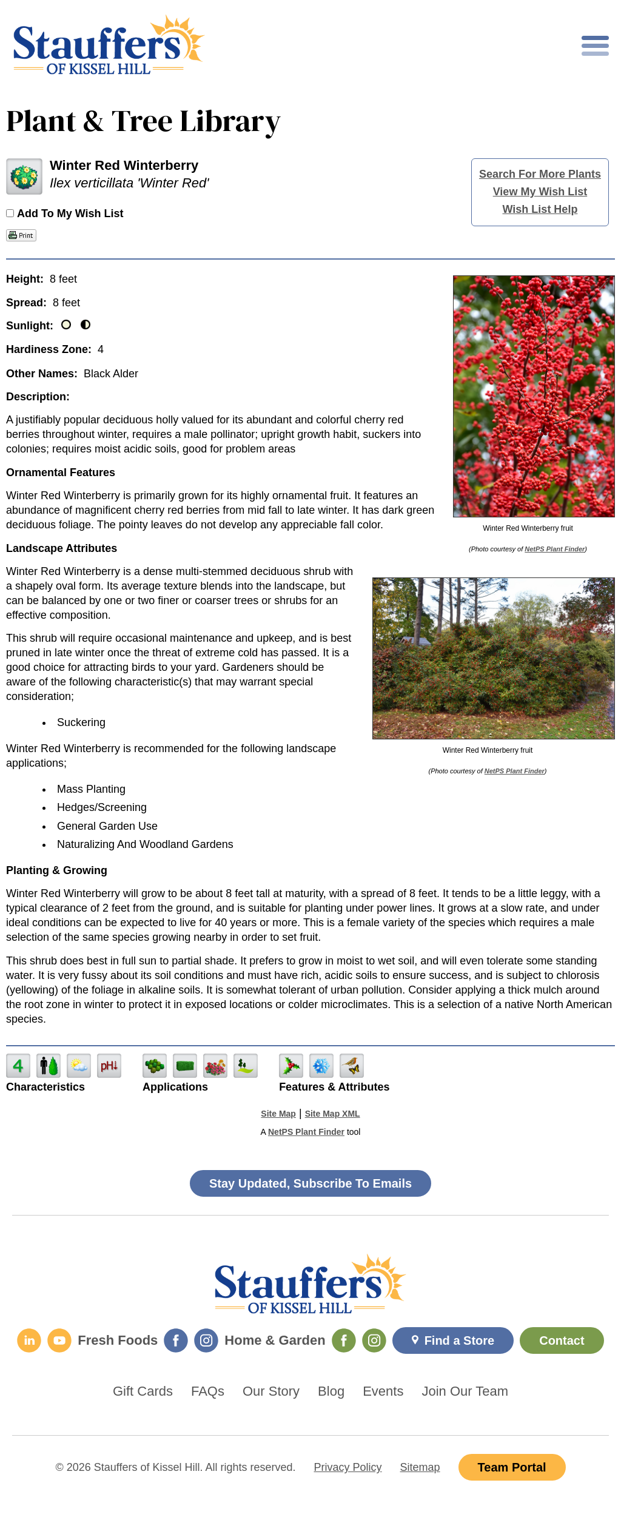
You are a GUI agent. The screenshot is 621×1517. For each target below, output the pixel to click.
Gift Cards (143, 1391)
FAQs (207, 1391)
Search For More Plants (540, 174)
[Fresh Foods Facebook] (176, 1340)
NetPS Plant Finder (555, 549)
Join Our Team (464, 1391)
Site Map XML (332, 1113)
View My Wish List (540, 192)
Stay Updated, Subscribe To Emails (310, 1183)
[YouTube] (59, 1340)
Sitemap (420, 1467)
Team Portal (512, 1467)
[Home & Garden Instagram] (374, 1340)
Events (383, 1391)
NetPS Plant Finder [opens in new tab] (306, 1132)
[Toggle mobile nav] (595, 45)
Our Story (271, 1391)
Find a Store (460, 1340)
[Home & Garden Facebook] (344, 1340)
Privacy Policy (348, 1467)
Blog (331, 1391)
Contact (561, 1340)
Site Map (278, 1113)
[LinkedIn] (29, 1340)
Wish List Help (540, 209)
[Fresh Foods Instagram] (206, 1340)
